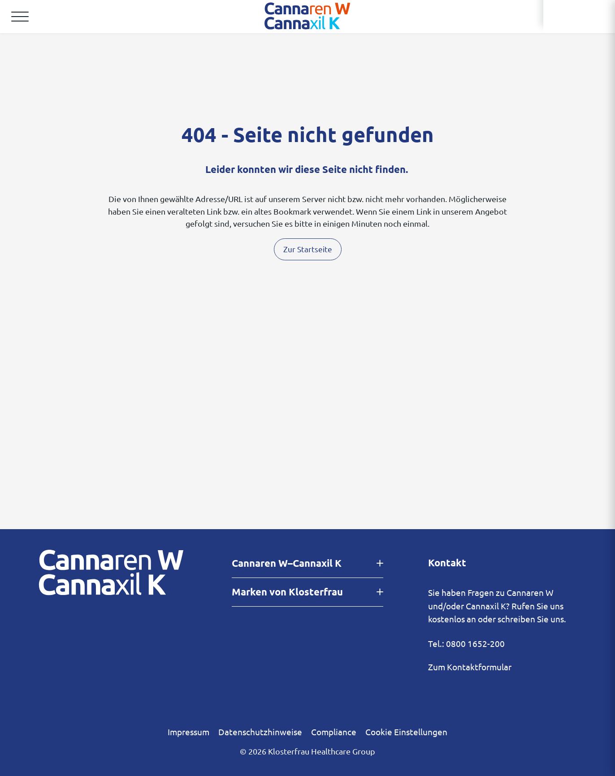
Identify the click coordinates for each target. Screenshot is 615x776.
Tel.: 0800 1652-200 (466, 643)
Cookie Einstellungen (406, 731)
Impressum (188, 731)
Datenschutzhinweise (260, 731)
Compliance (333, 731)
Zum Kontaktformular (469, 666)
